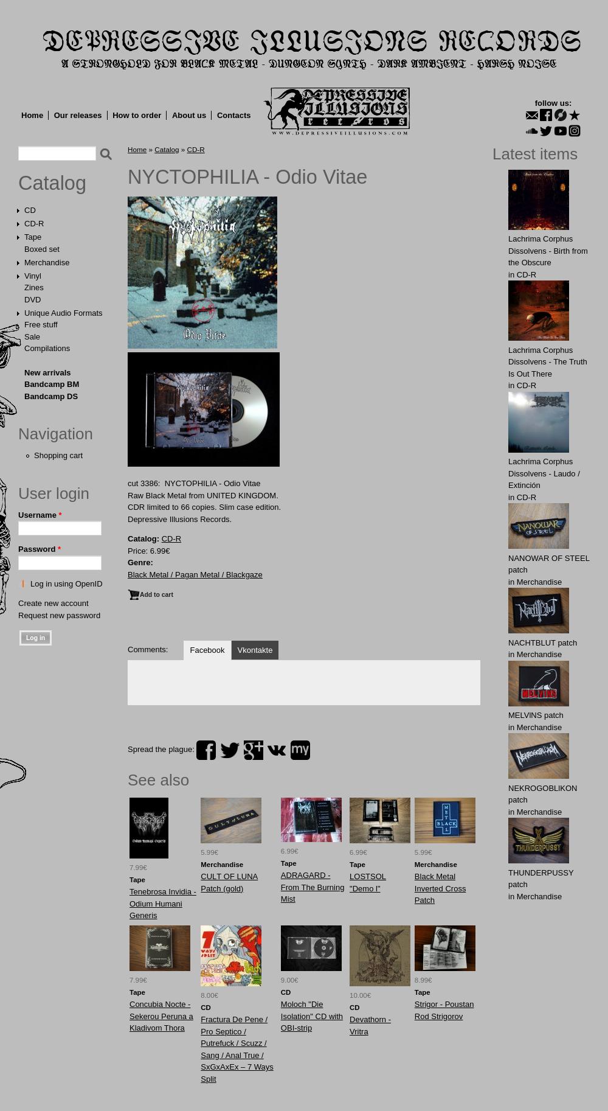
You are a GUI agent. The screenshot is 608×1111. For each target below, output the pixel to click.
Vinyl (32, 275)
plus (253, 750)
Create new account (53, 603)
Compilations (47, 348)
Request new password (59, 615)
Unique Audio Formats (63, 313)
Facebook (207, 650)
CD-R (34, 223)
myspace (300, 750)
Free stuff (41, 324)
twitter (230, 750)
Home (32, 115)
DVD (32, 299)
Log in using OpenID (66, 583)
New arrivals (47, 372)
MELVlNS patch (536, 715)
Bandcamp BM (51, 384)
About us (189, 115)
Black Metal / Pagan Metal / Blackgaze (195, 574)
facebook (206, 750)
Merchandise (46, 262)
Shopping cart (58, 455)
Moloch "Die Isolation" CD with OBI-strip (312, 1016)
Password (39, 549)
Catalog (52, 183)
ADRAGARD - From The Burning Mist (313, 887)
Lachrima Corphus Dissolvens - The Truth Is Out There (547, 362)
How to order (136, 115)
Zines (34, 287)
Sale (32, 336)
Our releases (78, 115)
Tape (32, 237)
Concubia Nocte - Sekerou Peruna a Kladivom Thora (161, 1016)
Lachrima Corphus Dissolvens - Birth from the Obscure (548, 250)
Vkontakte (255, 650)
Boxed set (42, 249)
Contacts (234, 115)
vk (276, 750)
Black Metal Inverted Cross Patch (440, 888)
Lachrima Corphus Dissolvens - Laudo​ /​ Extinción (544, 473)
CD (30, 210)
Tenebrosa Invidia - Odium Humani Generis (163, 903)
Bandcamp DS (51, 396)
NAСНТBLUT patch (542, 642)
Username (40, 515)
